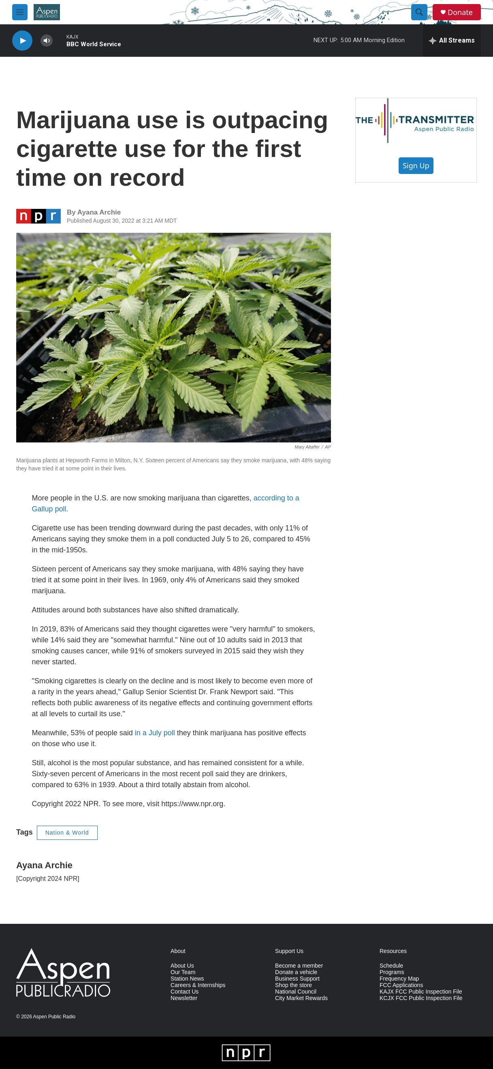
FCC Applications (401, 985)
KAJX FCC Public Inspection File (421, 992)
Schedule (391, 966)
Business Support (297, 979)
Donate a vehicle (296, 972)
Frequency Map (399, 979)
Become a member (299, 966)
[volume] (46, 41)
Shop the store (293, 985)
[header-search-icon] (419, 12)
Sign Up (416, 165)
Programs (392, 972)
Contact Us (184, 992)
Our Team (183, 972)
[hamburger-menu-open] (20, 12)
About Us (182, 966)
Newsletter (184, 998)
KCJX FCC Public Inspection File (421, 998)
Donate (460, 12)
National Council (295, 992)
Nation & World (67, 832)
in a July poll (155, 733)
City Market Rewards (301, 998)
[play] (22, 40)
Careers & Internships (198, 985)
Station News (187, 979)
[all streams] (452, 40)
